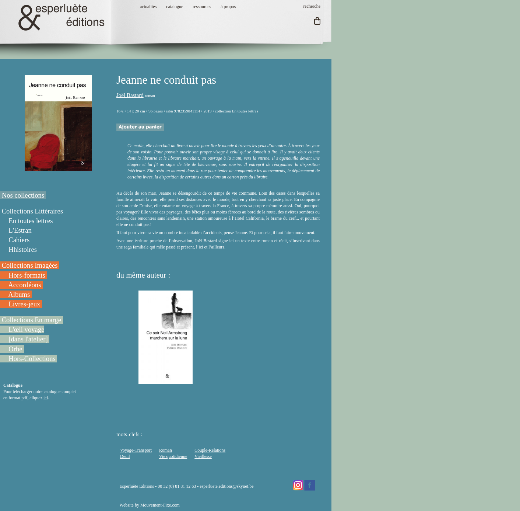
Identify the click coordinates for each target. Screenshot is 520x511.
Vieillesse (203, 456)
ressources (202, 6)
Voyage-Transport (136, 450)
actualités (148, 6)
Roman (165, 450)
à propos (228, 6)
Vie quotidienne (173, 456)
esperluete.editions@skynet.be (226, 486)
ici (45, 397)
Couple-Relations (209, 450)
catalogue (174, 6)
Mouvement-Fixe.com (160, 505)
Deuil (125, 456)
